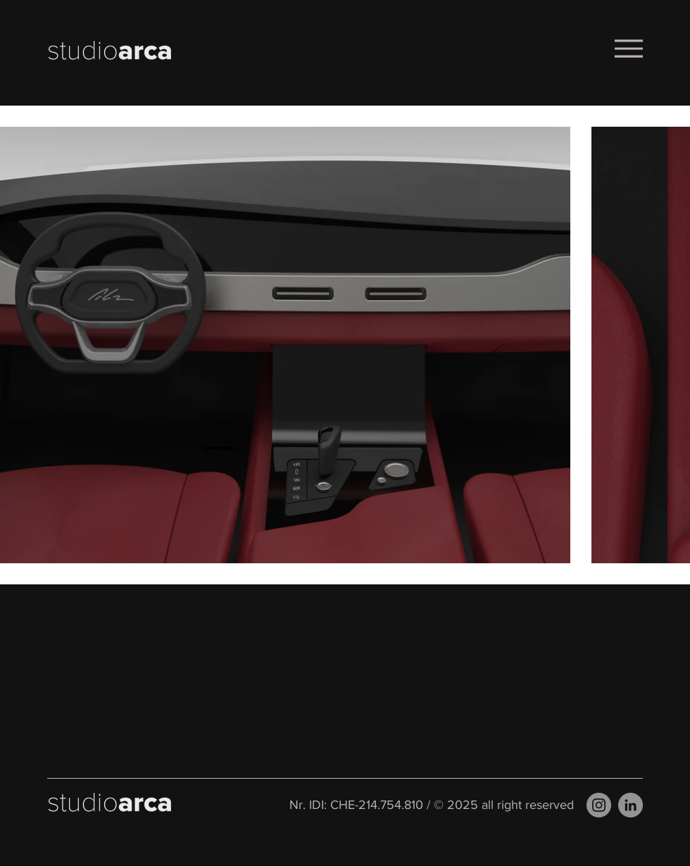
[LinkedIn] (630, 805)
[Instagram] (598, 805)
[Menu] (628, 48)
